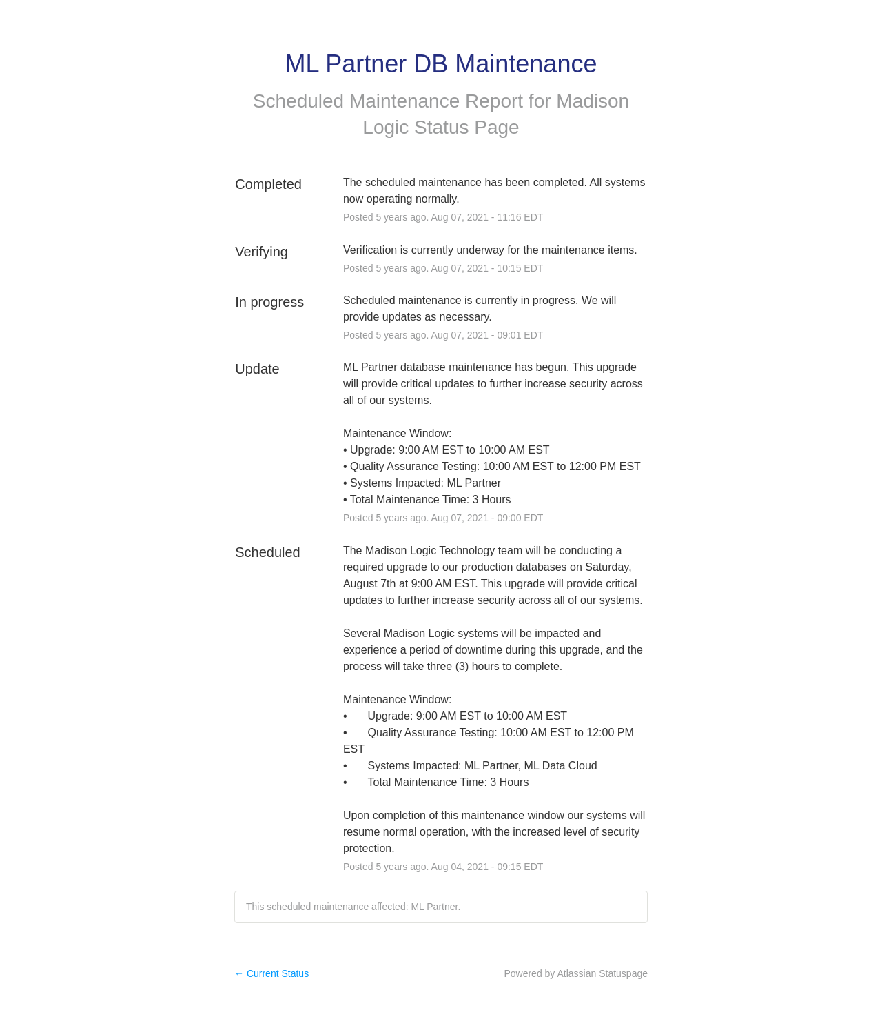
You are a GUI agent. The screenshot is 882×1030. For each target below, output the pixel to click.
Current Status (271, 973)
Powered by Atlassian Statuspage (576, 973)
